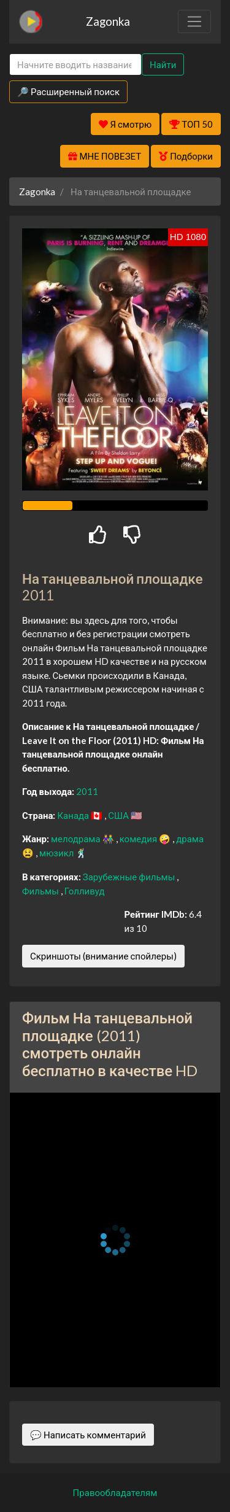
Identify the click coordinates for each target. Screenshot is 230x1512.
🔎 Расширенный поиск (68, 91)
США (119, 815)
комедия (139, 838)
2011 (87, 791)
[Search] (75, 64)
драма (190, 838)
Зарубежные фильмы (130, 876)
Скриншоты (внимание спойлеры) (103, 955)
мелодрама (76, 838)
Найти (163, 64)
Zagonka (108, 21)
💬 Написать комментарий (88, 1434)
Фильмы (41, 890)
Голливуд (84, 890)
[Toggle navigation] (194, 21)
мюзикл (57, 852)
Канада (74, 815)
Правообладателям (115, 1492)
